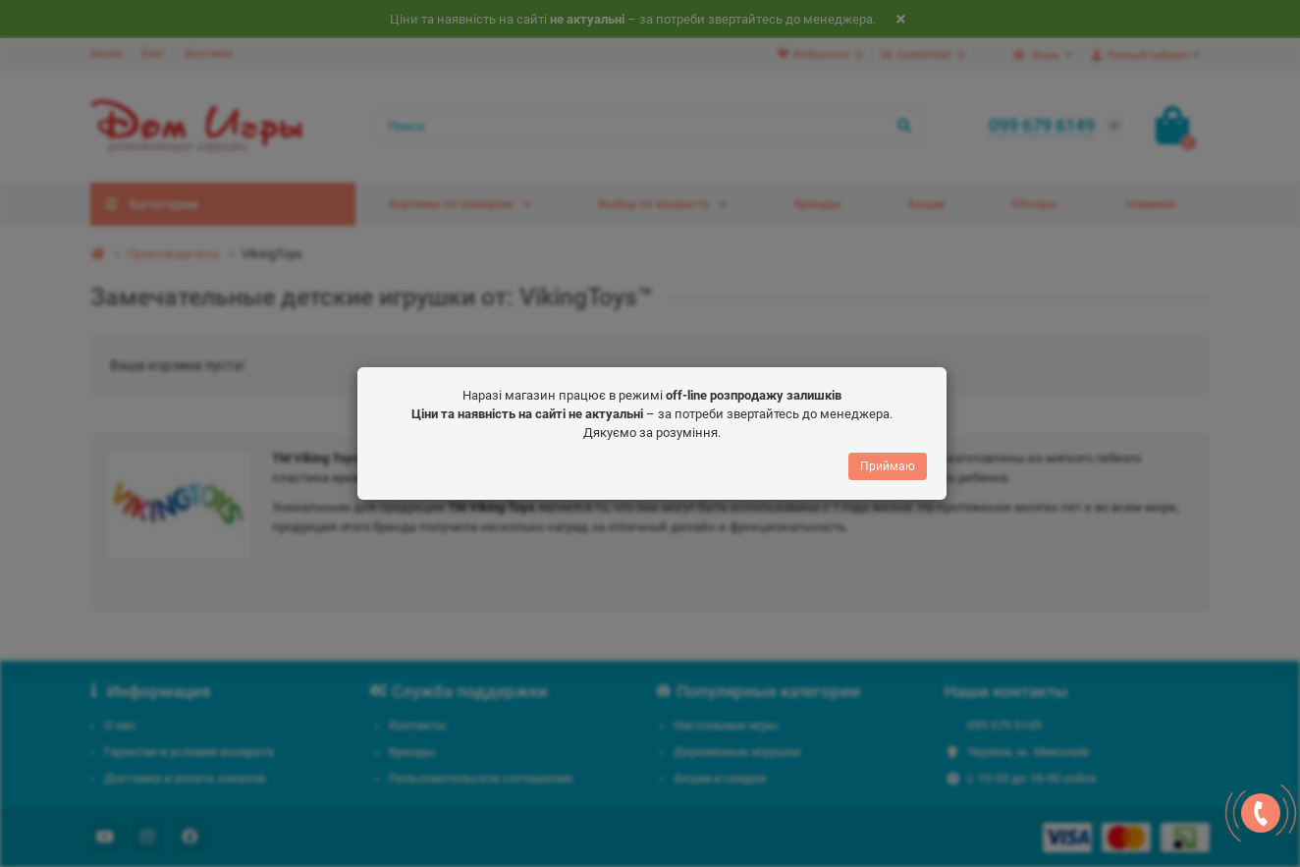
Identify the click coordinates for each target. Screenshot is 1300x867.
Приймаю (887, 461)
